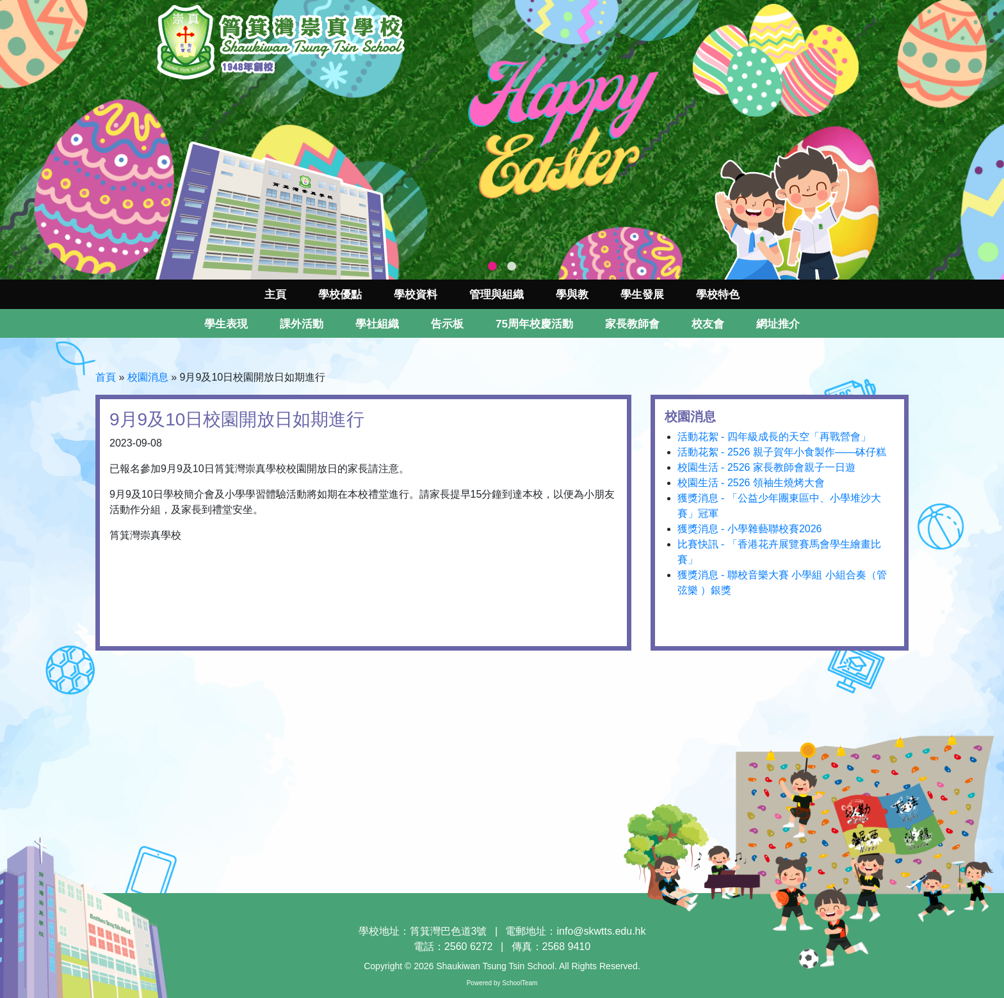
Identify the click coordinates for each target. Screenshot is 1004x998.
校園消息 (147, 377)
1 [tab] (492, 266)
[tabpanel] (502, 140)
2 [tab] (511, 266)
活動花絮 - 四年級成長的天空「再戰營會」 (774, 436)
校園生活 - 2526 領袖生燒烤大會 (751, 482)
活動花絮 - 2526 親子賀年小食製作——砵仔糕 (781, 452)
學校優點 (340, 295)
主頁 (275, 295)
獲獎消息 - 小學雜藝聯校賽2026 (749, 528)
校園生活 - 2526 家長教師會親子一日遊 (766, 467)
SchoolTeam (519, 982)
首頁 (105, 377)
